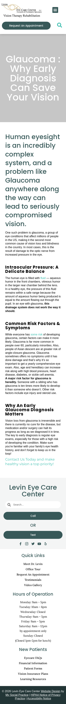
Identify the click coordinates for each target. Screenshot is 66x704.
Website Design (50, 691)
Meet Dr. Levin (33, 564)
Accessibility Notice (39, 698)
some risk (36, 334)
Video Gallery (33, 585)
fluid (43, 278)
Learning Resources (33, 679)
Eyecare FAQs (33, 658)
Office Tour (33, 569)
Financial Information (33, 663)
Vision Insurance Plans (33, 673)
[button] (55, 10)
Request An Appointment (33, 574)
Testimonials (33, 579)
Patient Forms (33, 668)
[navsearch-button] (58, 26)
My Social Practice (16, 694)
